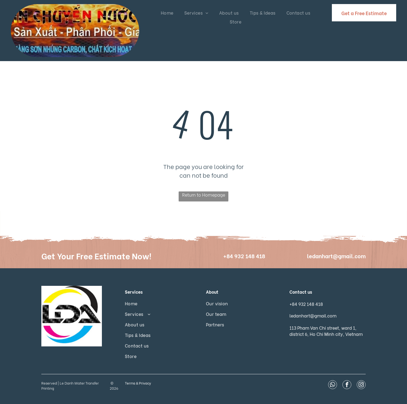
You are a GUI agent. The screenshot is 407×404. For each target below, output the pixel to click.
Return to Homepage (203, 194)
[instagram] (361, 385)
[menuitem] (167, 12)
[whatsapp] (332, 385)
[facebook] (346, 385)
